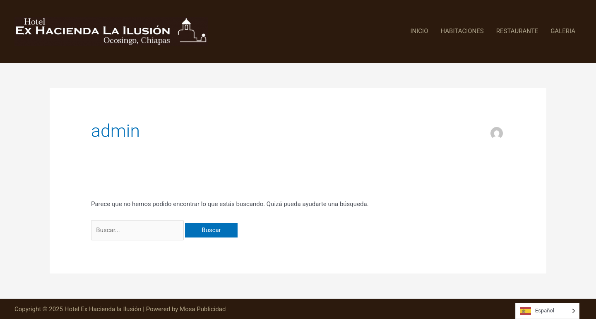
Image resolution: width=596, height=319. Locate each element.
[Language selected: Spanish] (547, 311)
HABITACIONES (462, 31)
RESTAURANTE (517, 31)
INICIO (419, 31)
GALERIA (562, 31)
